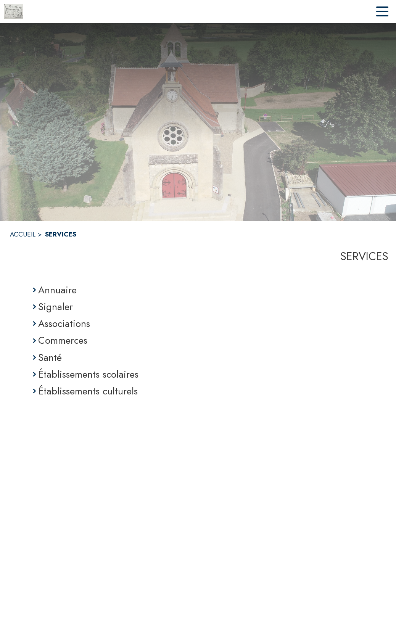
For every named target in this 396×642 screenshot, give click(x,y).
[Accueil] (13, 11)
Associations (64, 323)
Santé (50, 357)
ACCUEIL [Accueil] (22, 234)
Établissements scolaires (88, 374)
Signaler (55, 306)
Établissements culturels (88, 391)
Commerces (62, 340)
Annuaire (57, 289)
